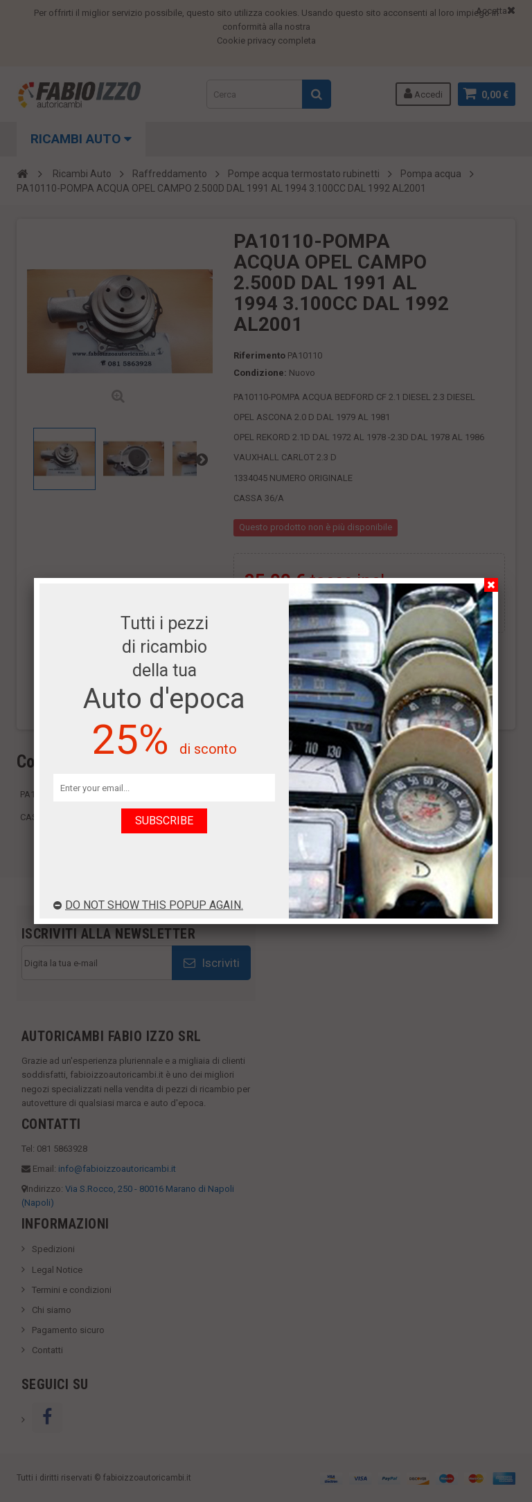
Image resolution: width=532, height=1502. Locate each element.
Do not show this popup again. (148, 905)
